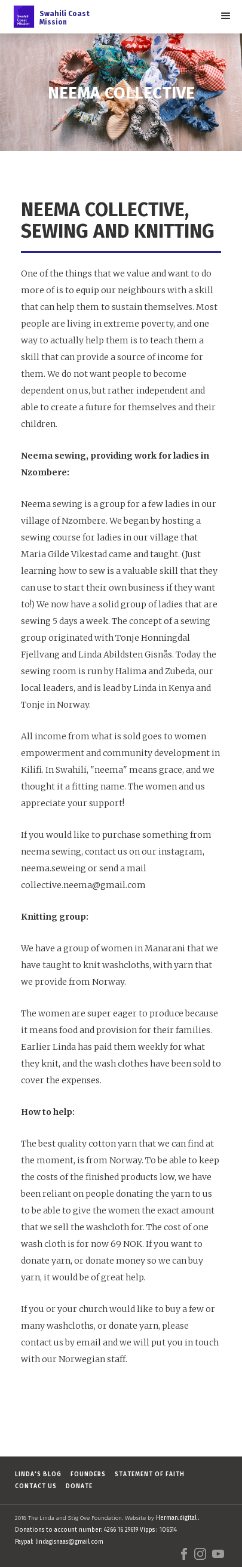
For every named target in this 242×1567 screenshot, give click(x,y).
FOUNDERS (88, 1474)
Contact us (36, 1486)
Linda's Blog (38, 1474)
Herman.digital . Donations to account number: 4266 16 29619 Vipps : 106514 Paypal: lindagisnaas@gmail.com (107, 1530)
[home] (48, 16)
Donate (79, 1486)
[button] (226, 16)
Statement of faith (150, 1474)
